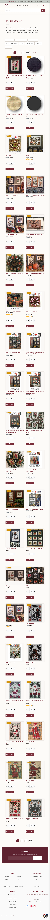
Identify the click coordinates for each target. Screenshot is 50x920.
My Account (37, 886)
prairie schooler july (11, 234)
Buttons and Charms (11, 43)
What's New (13, 904)
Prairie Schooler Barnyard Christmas (13, 154)
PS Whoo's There (31, 663)
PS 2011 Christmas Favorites (34, 548)
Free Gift (7, 883)
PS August (9, 586)
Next (27, 52)
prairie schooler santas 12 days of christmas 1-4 (15, 392)
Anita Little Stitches (21, 40)
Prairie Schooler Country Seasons (13, 196)
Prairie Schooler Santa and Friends (13, 353)
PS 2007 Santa (30, 741)
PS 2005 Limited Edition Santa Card (14, 701)
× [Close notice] (47, 1)
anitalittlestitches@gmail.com (37, 901)
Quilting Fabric (29, 43)
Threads (8, 47)
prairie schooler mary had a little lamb (34, 235)
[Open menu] (43, 5)
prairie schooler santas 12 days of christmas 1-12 (35, 353)
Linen (21, 43)
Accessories (9, 40)
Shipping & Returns (37, 876)
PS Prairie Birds (10, 663)
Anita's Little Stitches (22, 5)
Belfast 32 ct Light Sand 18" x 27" (14, 115)
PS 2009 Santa (30, 780)
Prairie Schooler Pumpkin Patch (35, 273)
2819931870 (37, 899)
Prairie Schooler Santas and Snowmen (34, 431)
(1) (33, 159)
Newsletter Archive (12, 898)
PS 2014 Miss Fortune (32, 818)
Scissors (39, 43)
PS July (7, 623)
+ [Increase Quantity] (14, 83)
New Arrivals (6, 886)
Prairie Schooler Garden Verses (35, 195)
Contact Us (37, 883)
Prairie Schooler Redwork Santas (33, 312)
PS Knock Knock (30, 623)
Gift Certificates (19, 886)
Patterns (19, 880)
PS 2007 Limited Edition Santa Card (14, 742)
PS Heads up (29, 586)
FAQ (37, 880)
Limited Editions (13, 901)
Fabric (6, 880)
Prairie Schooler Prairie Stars (14, 273)
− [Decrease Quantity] (8, 83)
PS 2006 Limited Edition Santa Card (34, 701)
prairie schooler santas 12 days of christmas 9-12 (15, 431)
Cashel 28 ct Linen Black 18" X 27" (34, 115)
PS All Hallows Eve (11, 548)
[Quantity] (11, 83)
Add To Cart (9, 88)
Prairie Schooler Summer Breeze (13, 510)
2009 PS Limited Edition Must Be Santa (15, 76)
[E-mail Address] (20, 858)
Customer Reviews (12, 907)
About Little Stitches (13, 895)
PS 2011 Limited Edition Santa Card (14, 819)
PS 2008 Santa (10, 780)
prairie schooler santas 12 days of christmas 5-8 (35, 392)
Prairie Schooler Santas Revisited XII (32, 470)
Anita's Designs (33, 40)
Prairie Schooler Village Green (34, 509)
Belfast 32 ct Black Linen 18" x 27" (34, 76)
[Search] (23, 10)
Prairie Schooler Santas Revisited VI (12, 470)
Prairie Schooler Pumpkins (13, 311)
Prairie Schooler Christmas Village (33, 154)
